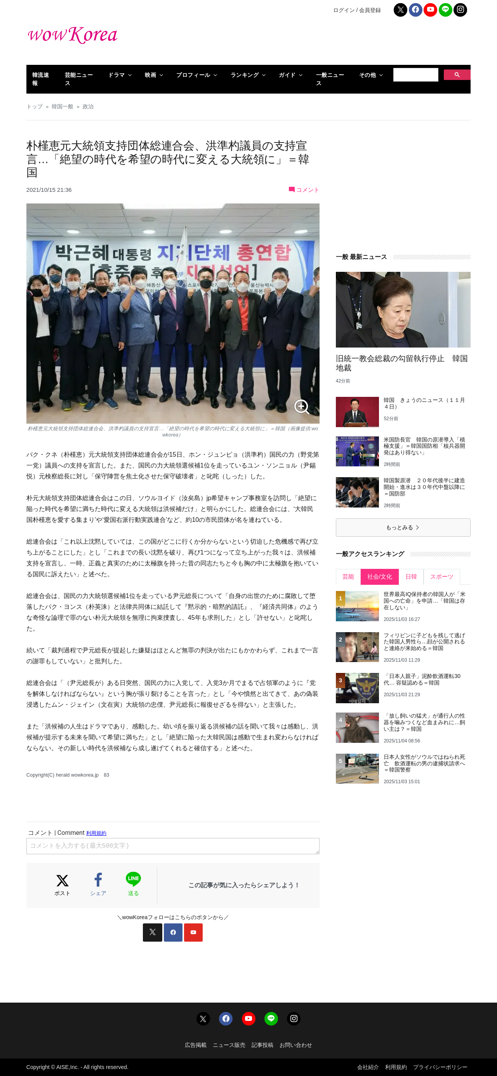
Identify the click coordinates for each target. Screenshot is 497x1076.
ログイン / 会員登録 (357, 10)
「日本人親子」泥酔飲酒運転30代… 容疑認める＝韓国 (422, 679)
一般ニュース (330, 79)
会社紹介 (368, 1067)
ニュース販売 (229, 1045)
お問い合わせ (296, 1045)
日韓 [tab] (411, 576)
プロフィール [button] (193, 75)
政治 (88, 107)
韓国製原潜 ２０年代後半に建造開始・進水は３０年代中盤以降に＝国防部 (424, 487)
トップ (34, 107)
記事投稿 (262, 1045)
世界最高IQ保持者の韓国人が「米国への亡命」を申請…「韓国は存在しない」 (425, 600)
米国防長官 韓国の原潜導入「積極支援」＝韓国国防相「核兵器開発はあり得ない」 (424, 446)
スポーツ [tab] (442, 576)
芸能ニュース (79, 79)
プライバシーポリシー (440, 1067)
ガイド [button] (287, 75)
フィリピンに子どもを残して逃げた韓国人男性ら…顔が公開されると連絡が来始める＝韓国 (424, 642)
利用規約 (396, 1067)
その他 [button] (367, 75)
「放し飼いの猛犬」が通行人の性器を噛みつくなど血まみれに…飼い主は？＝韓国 (424, 722)
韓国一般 (62, 107)
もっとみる (403, 527)
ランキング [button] (245, 75)
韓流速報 (40, 79)
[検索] (415, 75)
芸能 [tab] (348, 576)
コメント (304, 189)
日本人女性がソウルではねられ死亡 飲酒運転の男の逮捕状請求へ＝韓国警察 (424, 763)
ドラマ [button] (116, 75)
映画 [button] (150, 75)
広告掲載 (196, 1045)
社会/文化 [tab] (379, 576)
